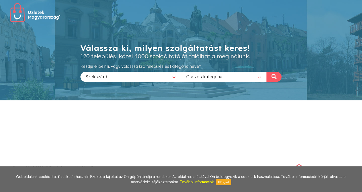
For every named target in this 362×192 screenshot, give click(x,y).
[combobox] (130, 77)
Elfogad (223, 182)
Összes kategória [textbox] (204, 76)
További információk (197, 182)
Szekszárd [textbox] (96, 76)
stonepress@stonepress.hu (33, 162)
